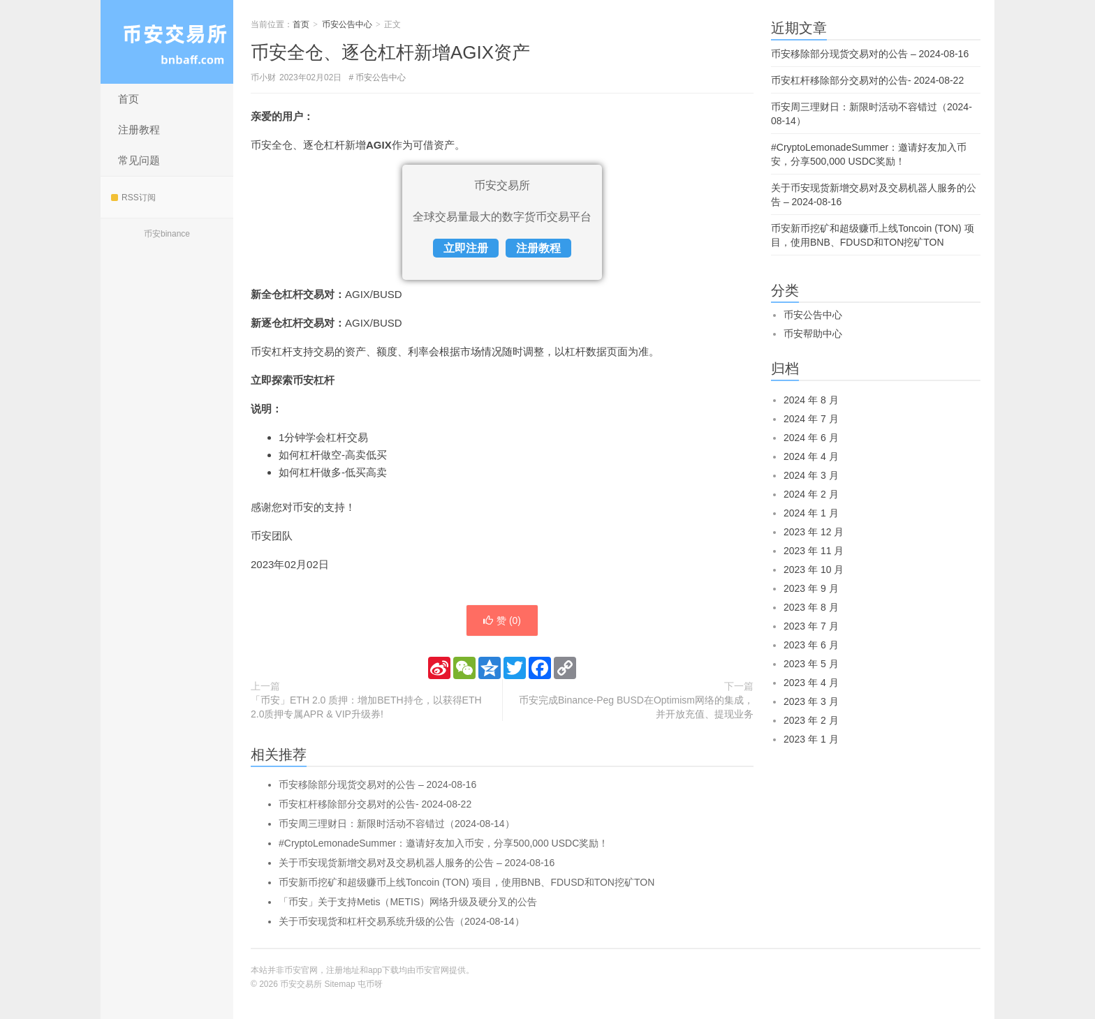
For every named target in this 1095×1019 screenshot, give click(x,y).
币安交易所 (167, 42)
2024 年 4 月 (811, 456)
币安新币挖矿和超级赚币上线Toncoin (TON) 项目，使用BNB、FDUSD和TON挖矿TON (466, 882)
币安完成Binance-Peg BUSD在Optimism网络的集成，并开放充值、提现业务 (636, 707)
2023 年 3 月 (811, 701)
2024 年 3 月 (811, 475)
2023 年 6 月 (811, 644)
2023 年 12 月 (814, 531)
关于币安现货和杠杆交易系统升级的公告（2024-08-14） (401, 921)
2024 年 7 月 (811, 418)
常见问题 (139, 160)
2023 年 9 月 (811, 588)
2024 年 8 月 (811, 400)
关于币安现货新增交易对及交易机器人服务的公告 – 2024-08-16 (416, 862)
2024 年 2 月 (811, 494)
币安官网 (432, 970)
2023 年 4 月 (811, 682)
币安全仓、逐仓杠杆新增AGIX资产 (390, 52)
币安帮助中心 (813, 333)
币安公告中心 (347, 24)
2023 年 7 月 (811, 626)
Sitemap (340, 984)
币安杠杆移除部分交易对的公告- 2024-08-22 (375, 804)
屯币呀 (370, 984)
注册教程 (139, 129)
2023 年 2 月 (811, 720)
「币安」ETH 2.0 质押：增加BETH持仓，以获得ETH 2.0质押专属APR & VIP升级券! (366, 707)
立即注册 (465, 248)
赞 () (502, 620)
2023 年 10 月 (814, 569)
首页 (128, 99)
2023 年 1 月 (811, 739)
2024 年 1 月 (811, 513)
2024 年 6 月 (811, 437)
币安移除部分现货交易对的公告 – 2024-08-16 (377, 784)
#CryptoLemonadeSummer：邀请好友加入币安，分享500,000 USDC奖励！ (443, 843)
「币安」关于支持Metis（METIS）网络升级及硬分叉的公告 (408, 901)
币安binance (167, 234)
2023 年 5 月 (811, 663)
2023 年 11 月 (814, 550)
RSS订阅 (133, 197)
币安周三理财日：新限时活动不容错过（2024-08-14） (397, 823)
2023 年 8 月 (811, 607)
